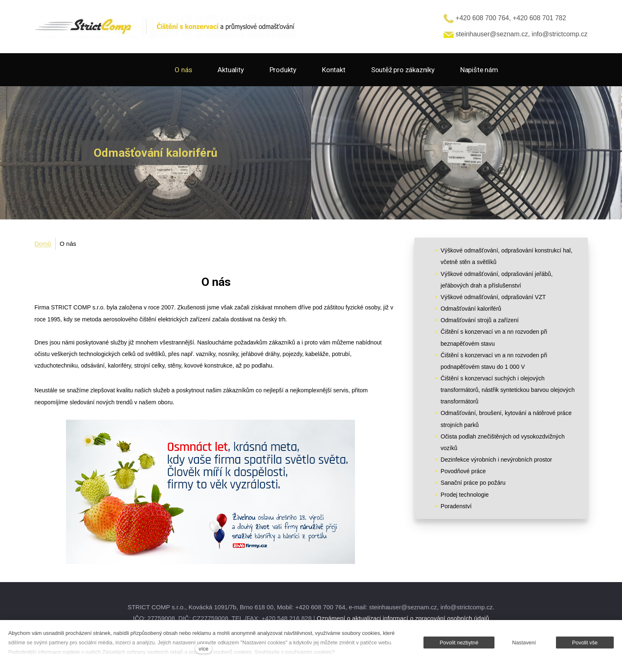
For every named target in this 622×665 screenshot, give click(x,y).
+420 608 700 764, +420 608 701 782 (504, 17)
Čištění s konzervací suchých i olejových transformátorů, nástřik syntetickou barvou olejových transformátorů (508, 390)
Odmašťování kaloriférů (471, 308)
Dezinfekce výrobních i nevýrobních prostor (496, 459)
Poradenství (456, 506)
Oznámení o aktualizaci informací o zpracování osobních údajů (403, 618)
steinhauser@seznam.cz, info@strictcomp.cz (515, 34)
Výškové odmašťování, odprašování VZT (493, 297)
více (203, 649)
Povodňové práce (463, 471)
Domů (43, 243)
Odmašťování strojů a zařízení (480, 320)
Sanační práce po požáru (473, 482)
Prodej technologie (465, 494)
